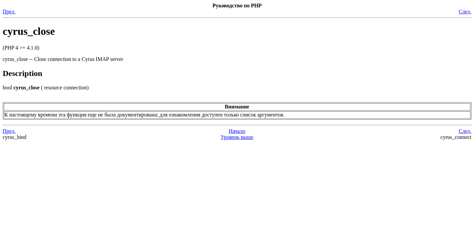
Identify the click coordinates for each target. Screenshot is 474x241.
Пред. (9, 11)
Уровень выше (237, 137)
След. (465, 11)
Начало (237, 131)
